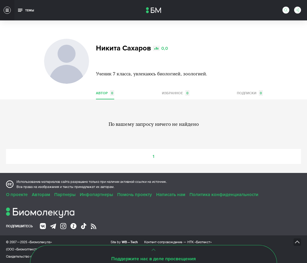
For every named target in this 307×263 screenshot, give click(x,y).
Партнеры (65, 194)
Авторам (41, 194)
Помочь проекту (134, 194)
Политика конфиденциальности (223, 194)
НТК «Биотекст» (199, 242)
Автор (105, 93)
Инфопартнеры (96, 194)
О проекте (17, 194)
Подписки (250, 93)
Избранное (175, 93)
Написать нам (170, 194)
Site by (124, 242)
